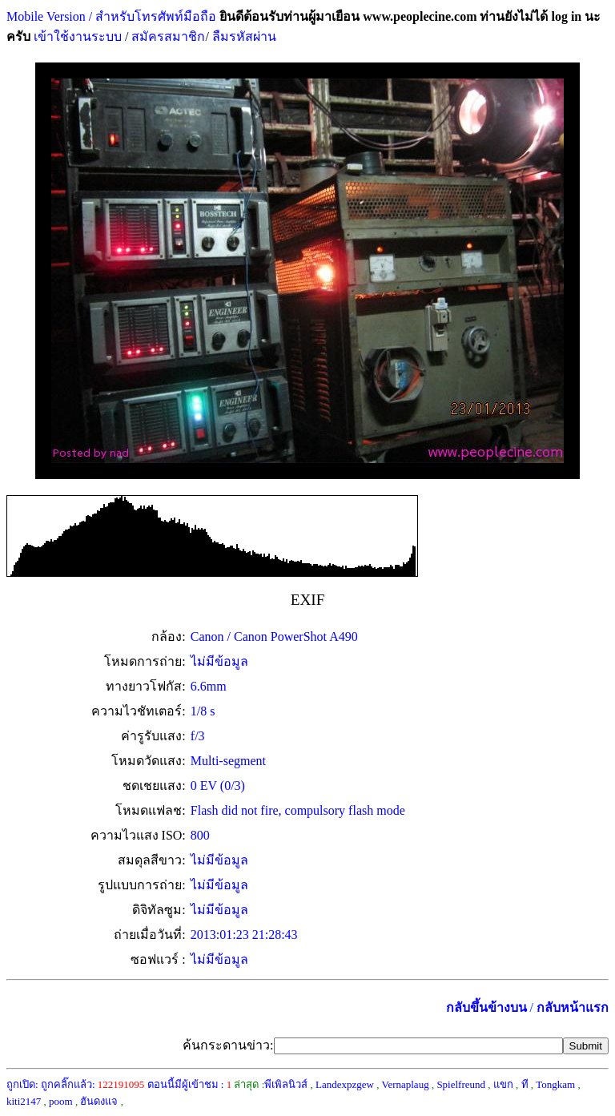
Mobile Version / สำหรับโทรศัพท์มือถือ (111, 16)
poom (61, 1101)
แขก (503, 1084)
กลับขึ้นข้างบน (486, 1007)
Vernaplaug (404, 1084)
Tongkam (555, 1084)
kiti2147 (23, 1101)
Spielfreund (460, 1084)
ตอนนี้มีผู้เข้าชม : (189, 1084)
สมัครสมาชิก (168, 36)
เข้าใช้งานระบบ (76, 36)
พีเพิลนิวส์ (286, 1084)
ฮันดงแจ (99, 1101)
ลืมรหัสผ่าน (242, 36)
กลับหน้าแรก (573, 1007)
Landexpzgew (345, 1084)
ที (525, 1084)
